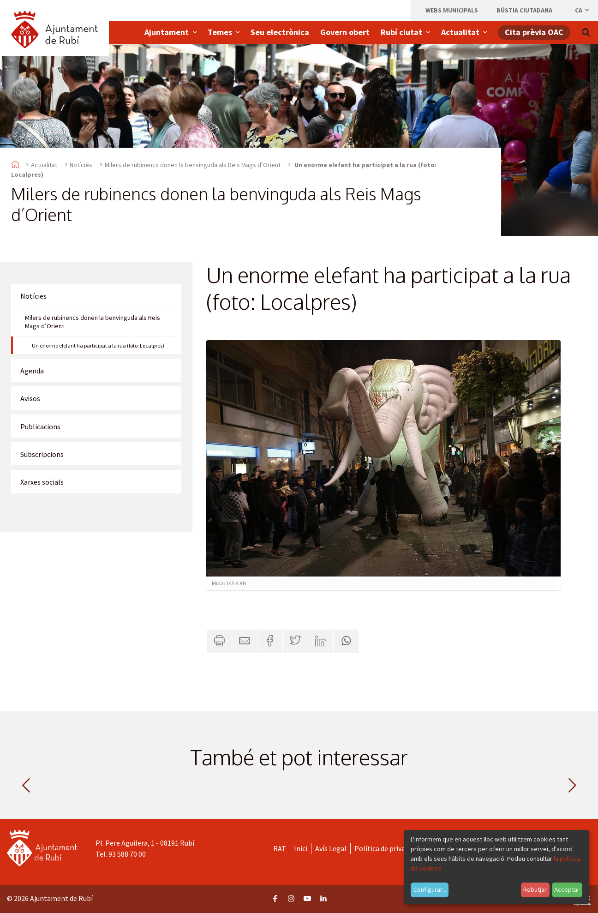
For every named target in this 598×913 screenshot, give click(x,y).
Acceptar (567, 889)
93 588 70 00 (127, 854)
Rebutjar (535, 889)
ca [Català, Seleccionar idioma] (582, 10)
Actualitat (44, 165)
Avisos (30, 398)
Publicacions (40, 426)
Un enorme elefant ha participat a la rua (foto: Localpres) (98, 345)
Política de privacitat (387, 848)
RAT (279, 848)
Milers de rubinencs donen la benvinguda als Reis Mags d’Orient (193, 165)
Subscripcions (42, 454)
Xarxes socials (42, 482)
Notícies (81, 165)
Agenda (32, 370)
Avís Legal (331, 848)
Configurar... (429, 889)
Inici (300, 848)
